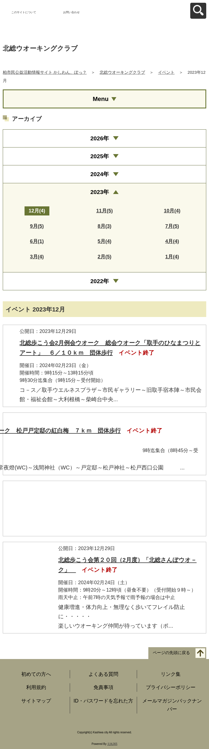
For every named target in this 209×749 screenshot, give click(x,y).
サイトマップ (36, 701)
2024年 (99, 174)
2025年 (99, 156)
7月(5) (172, 226)
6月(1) (37, 241)
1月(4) (172, 256)
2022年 (99, 281)
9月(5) (37, 226)
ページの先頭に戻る (171, 652)
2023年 (99, 192)
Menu (100, 98)
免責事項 (103, 687)
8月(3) (104, 226)
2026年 (99, 138)
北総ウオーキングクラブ (122, 72)
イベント (166, 72)
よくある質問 (103, 674)
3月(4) (37, 256)
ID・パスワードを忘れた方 (103, 701)
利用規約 (36, 687)
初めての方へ (36, 674)
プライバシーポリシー (170, 687)
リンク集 (171, 674)
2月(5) (104, 256)
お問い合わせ (71, 12)
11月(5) (104, 211)
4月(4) (172, 241)
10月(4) (172, 211)
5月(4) (104, 241)
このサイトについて (23, 12)
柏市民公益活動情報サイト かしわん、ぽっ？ (45, 72)
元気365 (112, 743)
